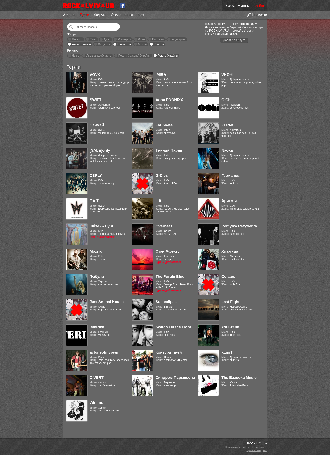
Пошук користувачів (235, 447)
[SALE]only (100, 150)
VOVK (95, 75)
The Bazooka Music (239, 377)
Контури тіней (169, 352)
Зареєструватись (237, 5)
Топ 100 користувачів (256, 447)
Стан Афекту (168, 251)
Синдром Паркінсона (175, 377)
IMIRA (161, 75)
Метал (142, 44)
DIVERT (97, 377)
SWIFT (95, 100)
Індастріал (178, 39)
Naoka (227, 150)
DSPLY (96, 176)
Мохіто (96, 251)
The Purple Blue (170, 277)
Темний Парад (169, 150)
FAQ (265, 450)
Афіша (69, 15)
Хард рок (104, 44)
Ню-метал (124, 44)
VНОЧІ (227, 75)
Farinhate (164, 125)
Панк (93, 39)
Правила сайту (254, 450)
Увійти (259, 5)
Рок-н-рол (124, 39)
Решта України (168, 55)
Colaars (228, 277)
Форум (100, 15)
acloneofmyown (104, 352)
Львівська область (98, 55)
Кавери (159, 44)
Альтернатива (81, 44)
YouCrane (230, 327)
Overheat (164, 226)
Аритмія (229, 201)
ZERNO (228, 125)
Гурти (84, 15)
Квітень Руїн (101, 226)
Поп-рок (77, 39)
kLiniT (227, 352)
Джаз (107, 39)
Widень (96, 403)
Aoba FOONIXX (169, 100)
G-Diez (162, 176)
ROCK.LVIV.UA (257, 443)
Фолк (141, 39)
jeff (158, 201)
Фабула (97, 277)
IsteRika (97, 327)
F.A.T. (94, 201)
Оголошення (122, 15)
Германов (230, 176)
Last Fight (230, 302)
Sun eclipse (166, 302)
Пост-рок (158, 39)
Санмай (97, 125)
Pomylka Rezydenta (239, 226)
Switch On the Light (173, 327)
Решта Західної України (134, 55)
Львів (75, 55)
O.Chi (226, 100)
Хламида (229, 251)
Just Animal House (107, 302)
